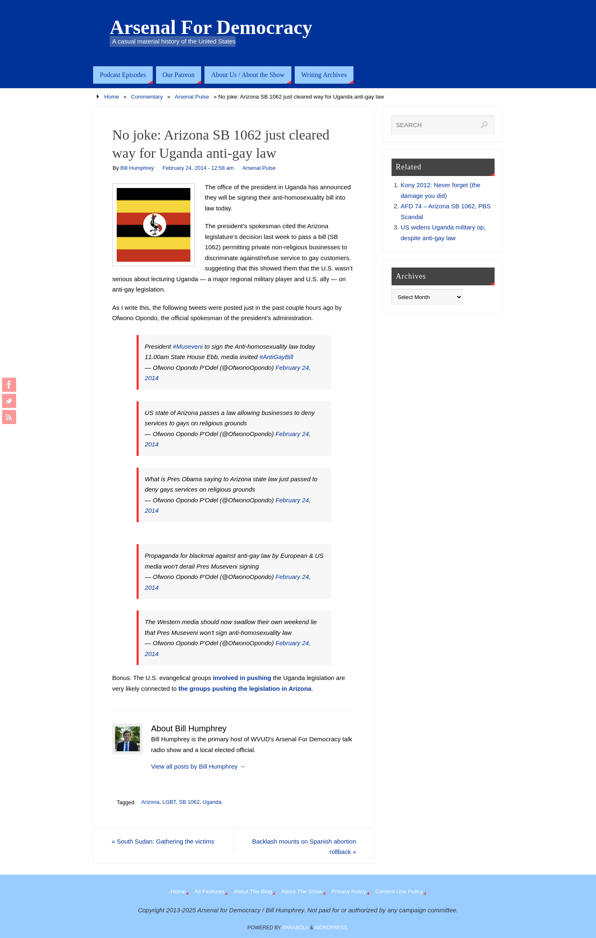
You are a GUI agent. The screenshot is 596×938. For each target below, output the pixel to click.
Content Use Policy (399, 891)
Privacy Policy (349, 891)
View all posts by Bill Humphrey (198, 766)
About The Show (301, 891)
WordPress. (331, 928)
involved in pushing (242, 677)
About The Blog (252, 891)
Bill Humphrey (137, 168)
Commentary (147, 97)
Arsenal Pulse (192, 97)
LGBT (169, 802)
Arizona (150, 802)
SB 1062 (189, 802)
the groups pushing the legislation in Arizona (244, 688)
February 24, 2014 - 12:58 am (198, 168)
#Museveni (188, 346)
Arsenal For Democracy (211, 27)
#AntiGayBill (276, 356)
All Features (209, 891)
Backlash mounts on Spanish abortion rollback (303, 847)
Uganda (211, 802)
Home (111, 97)
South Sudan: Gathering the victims (163, 841)
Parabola (295, 928)
